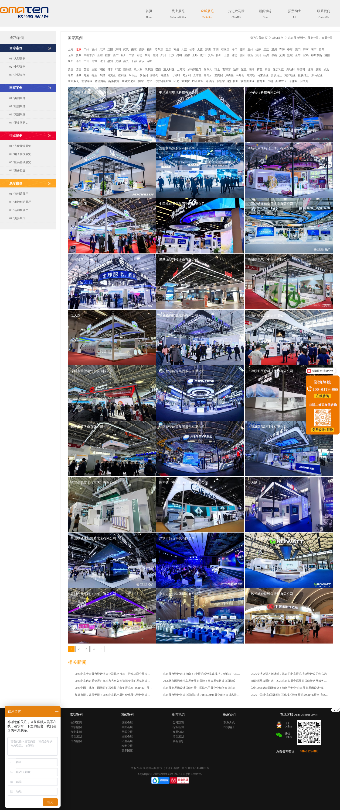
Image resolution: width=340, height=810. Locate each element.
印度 (118, 69)
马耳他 (240, 75)
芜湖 (118, 61)
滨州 (258, 55)
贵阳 (242, 49)
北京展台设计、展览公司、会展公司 (310, 37)
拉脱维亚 (303, 75)
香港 (290, 49)
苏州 (208, 49)
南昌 (176, 49)
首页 (149, 13)
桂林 (108, 55)
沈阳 (110, 49)
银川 (123, 55)
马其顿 (251, 75)
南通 (94, 61)
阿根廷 (133, 75)
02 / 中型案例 (17, 66)
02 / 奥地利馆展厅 (20, 202)
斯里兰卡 (281, 81)
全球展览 (207, 13)
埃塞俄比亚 (248, 81)
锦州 (78, 61)
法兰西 (165, 75)
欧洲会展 (127, 746)
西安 (142, 49)
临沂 (250, 55)
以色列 (143, 75)
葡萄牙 (208, 75)
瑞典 (70, 75)
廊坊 (139, 55)
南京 (134, 49)
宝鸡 (306, 55)
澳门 (298, 49)
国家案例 (75, 38)
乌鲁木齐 (89, 55)
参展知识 (178, 732)
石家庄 (225, 49)
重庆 (168, 49)
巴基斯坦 (197, 81)
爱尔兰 (197, 75)
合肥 (100, 55)
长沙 (171, 55)
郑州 (163, 55)
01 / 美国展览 (17, 98)
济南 (306, 49)
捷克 (310, 69)
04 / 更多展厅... (18, 218)
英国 (86, 69)
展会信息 (178, 741)
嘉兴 (126, 61)
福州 (150, 49)
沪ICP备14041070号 (197, 768)
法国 (94, 69)
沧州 (282, 55)
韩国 (102, 69)
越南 (318, 69)
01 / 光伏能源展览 (20, 146)
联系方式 (229, 722)
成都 (187, 55)
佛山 (274, 55)
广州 (86, 49)
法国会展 (127, 736)
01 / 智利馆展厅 (18, 193)
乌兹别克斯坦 (162, 81)
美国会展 (127, 727)
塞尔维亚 (86, 81)
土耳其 (181, 69)
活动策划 (76, 736)
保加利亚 (278, 69)
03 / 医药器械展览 (20, 162)
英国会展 (127, 732)
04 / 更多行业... (18, 170)
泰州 (70, 61)
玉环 (195, 55)
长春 (192, 49)
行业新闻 (178, 727)
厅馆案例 (76, 741)
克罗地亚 (290, 75)
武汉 (126, 49)
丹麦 (86, 75)
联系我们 (323, 13)
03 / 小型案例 (17, 74)
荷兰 (259, 69)
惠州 (110, 61)
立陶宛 (218, 75)
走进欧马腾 (236, 13)
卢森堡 (229, 75)
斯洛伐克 (113, 81)
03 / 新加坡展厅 (18, 210)
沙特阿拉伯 (194, 69)
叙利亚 (122, 75)
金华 (298, 55)
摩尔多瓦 (73, 81)
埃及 (326, 69)
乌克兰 (111, 75)
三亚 (266, 49)
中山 (86, 61)
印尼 (176, 81)
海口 (234, 49)
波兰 (244, 69)
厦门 (203, 55)
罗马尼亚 (317, 75)
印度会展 (127, 741)
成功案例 (277, 37)
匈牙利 (186, 75)
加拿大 (208, 69)
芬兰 (94, 75)
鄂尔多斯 (316, 55)
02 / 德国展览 (17, 106)
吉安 (142, 61)
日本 (110, 69)
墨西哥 (301, 69)
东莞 (147, 55)
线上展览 (178, 13)
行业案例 (76, 732)
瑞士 (217, 69)
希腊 (102, 75)
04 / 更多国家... (18, 122)
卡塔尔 (220, 81)
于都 (134, 61)
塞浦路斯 (100, 81)
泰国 (267, 69)
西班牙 (226, 69)
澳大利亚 (168, 69)
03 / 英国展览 (17, 114)
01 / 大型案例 (17, 58)
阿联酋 (210, 81)
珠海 (282, 49)
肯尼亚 (261, 81)
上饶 (226, 55)
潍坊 (234, 55)
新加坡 (127, 69)
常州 (216, 49)
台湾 (155, 55)
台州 (102, 61)
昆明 (179, 55)
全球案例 (76, 722)
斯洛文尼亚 (129, 81)
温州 (274, 49)
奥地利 (290, 69)
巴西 (158, 69)
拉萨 (258, 49)
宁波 (131, 55)
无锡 (70, 55)
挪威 (78, 75)
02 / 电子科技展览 (20, 154)
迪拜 (236, 69)
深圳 (118, 49)
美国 (70, 69)
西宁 (116, 55)
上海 (70, 49)
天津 (102, 49)
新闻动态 (265, 13)
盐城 (290, 55)
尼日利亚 (232, 81)
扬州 (218, 55)
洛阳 (327, 55)
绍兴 (266, 55)
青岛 (321, 49)
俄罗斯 (149, 69)
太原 (200, 49)
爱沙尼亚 (276, 75)
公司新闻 (178, 722)
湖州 (150, 61)
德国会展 (127, 722)
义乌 (211, 55)
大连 (184, 49)
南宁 (313, 49)
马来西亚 (263, 75)
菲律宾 (293, 81)
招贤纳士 (294, 13)
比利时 (176, 75)
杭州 (94, 49)
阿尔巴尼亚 (145, 81)
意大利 (138, 69)
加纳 (270, 81)
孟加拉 (185, 81)
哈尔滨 (159, 49)
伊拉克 (304, 81)
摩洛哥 (154, 75)
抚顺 (78, 55)
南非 (252, 69)
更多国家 (127, 750)
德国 (78, 69)
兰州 (250, 49)
